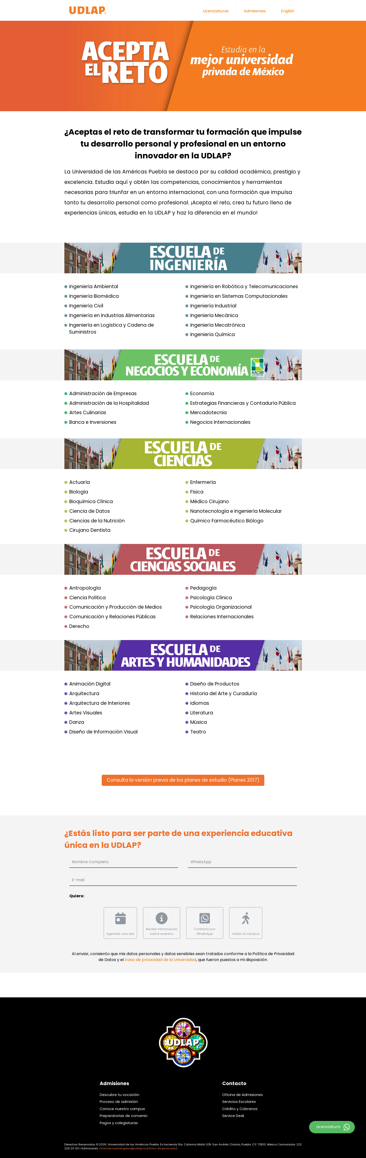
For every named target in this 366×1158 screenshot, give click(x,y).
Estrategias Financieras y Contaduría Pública (243, 403)
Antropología (85, 588)
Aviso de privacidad (163, 1148)
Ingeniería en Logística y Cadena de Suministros (111, 329)
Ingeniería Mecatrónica (217, 325)
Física (196, 492)
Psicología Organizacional (221, 607)
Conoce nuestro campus (122, 1108)
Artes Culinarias (87, 412)
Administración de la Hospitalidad (109, 403)
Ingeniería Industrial (213, 305)
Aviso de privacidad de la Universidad (160, 960)
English (287, 11)
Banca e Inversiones (92, 422)
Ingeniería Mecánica (214, 315)
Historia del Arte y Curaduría (223, 693)
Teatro (198, 732)
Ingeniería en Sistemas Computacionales (239, 296)
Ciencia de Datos (89, 511)
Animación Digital (89, 684)
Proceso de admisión (119, 1101)
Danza (76, 722)
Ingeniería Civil (86, 305)
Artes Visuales (85, 712)
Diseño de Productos (214, 684)
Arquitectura (84, 693)
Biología (78, 492)
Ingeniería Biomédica (94, 296)
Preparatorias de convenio (123, 1115)
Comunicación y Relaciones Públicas (112, 616)
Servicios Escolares (239, 1101)
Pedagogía (203, 588)
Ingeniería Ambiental (93, 286)
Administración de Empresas (103, 393)
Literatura (201, 712)
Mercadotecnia (208, 412)
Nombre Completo (90, 862)
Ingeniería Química (212, 334)
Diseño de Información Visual (103, 732)
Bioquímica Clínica (91, 501)
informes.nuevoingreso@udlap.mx (123, 1148)
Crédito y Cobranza (239, 1108)
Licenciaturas (216, 11)
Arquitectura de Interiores (99, 703)
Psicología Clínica (211, 597)
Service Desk (233, 1115)
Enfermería (203, 482)
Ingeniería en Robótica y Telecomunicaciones (244, 286)
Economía (202, 393)
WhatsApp (201, 862)
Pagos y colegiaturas (119, 1122)
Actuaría (79, 482)
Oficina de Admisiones (242, 1094)
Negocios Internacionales (220, 422)
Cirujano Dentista (89, 530)
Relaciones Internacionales (222, 616)
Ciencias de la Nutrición (97, 520)
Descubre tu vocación (119, 1094)
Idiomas (199, 703)
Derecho (79, 626)
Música (198, 722)
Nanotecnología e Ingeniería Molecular (236, 511)
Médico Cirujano (209, 501)
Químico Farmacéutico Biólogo (227, 520)
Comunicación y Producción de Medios (115, 607)
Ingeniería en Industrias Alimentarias (112, 315)
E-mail (78, 880)
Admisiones (255, 11)
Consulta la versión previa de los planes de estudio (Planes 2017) (183, 780)
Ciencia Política (87, 597)
